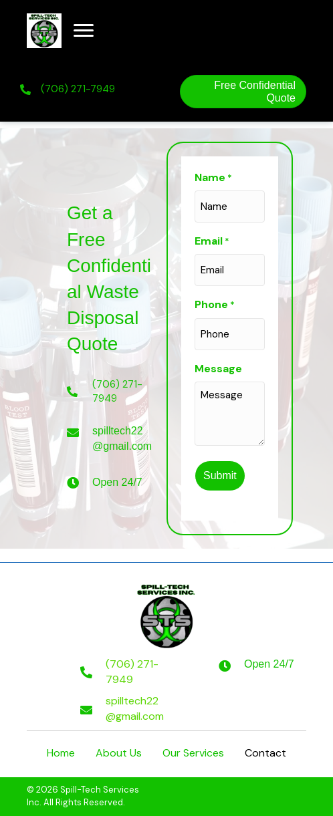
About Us (119, 753)
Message (218, 369)
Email (212, 241)
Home (61, 753)
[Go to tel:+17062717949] (123, 671)
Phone (215, 304)
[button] (84, 31)
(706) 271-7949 (78, 89)
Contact (265, 753)
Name (213, 177)
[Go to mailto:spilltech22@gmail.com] (123, 708)
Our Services (193, 753)
